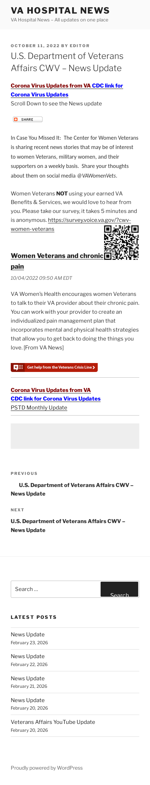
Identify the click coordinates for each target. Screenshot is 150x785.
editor (80, 45)
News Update (28, 634)
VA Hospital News (60, 10)
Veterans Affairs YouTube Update (53, 722)
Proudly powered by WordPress (47, 768)
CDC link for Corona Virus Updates (56, 399)
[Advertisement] (75, 436)
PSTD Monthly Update (39, 407)
